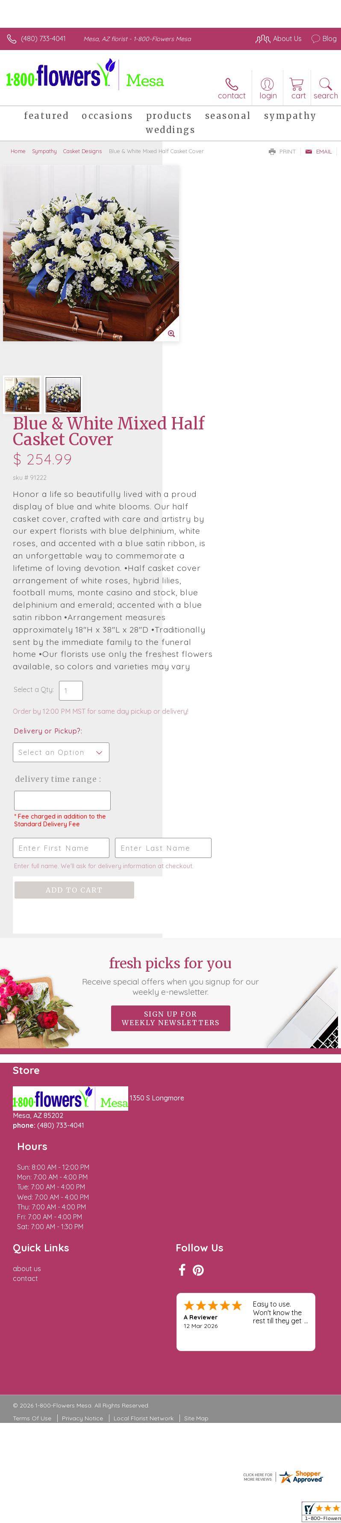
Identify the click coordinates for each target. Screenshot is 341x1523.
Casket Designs (82, 151)
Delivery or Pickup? (209, 550)
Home (18, 151)
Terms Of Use (32, 1221)
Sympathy (44, 151)
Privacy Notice (82, 1221)
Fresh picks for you (171, 828)
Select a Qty (195, 500)
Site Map (196, 1221)
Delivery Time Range (204, 607)
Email (318, 151)
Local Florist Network (143, 1221)
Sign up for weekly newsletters (171, 870)
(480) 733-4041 (43, 38)
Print (282, 151)
